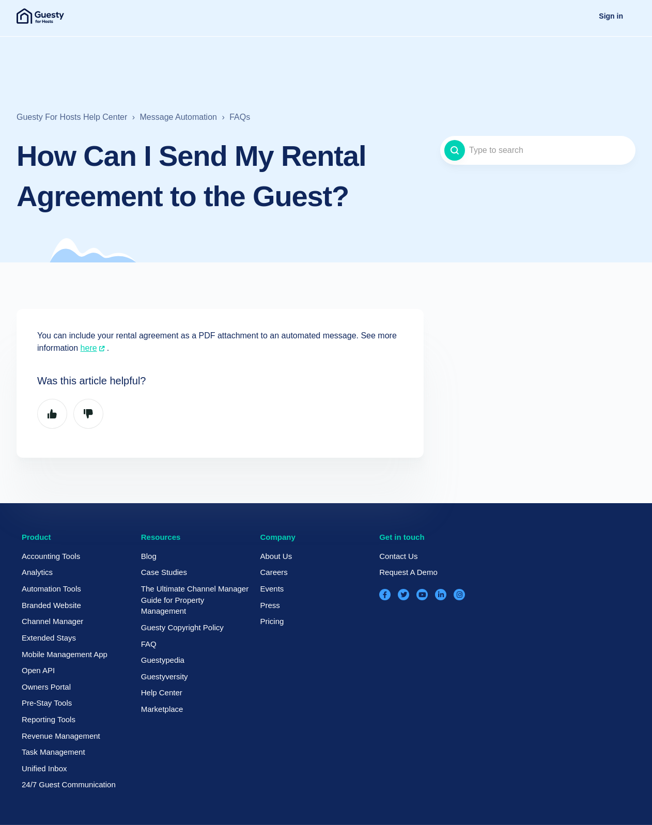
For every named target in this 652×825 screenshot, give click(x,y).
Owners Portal (46, 686)
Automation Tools (51, 588)
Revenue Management (61, 735)
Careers (273, 572)
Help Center (161, 692)
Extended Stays (49, 637)
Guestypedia (162, 660)
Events (272, 588)
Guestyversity (164, 676)
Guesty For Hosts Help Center (72, 117)
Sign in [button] (611, 16)
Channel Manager (52, 621)
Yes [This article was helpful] (52, 414)
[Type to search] (537, 150)
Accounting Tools (51, 556)
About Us (276, 556)
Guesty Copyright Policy (182, 627)
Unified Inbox (44, 768)
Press (270, 605)
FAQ (149, 644)
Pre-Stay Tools (47, 702)
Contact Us (398, 556)
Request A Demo (408, 572)
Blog (149, 556)
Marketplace (162, 709)
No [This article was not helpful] (88, 414)
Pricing (272, 621)
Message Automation (178, 117)
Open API (38, 670)
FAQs (239, 117)
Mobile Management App (64, 654)
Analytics (37, 572)
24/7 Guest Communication (69, 784)
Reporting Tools (48, 719)
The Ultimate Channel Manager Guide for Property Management (195, 599)
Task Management (53, 752)
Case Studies (164, 572)
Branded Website (51, 605)
